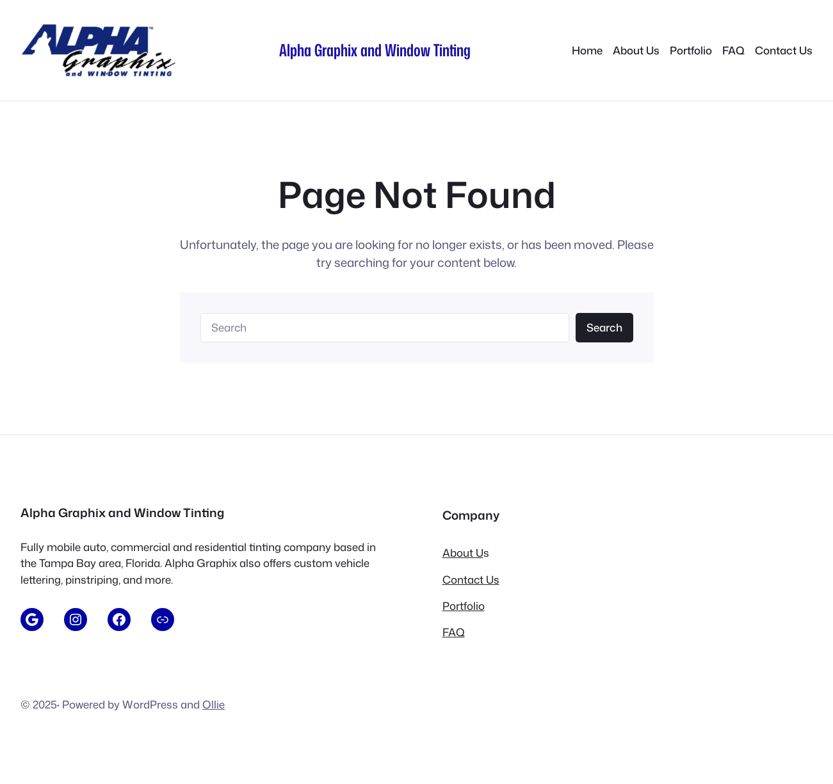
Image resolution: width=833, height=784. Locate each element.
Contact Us (470, 579)
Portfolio (463, 605)
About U (462, 552)
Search (604, 327)
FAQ (453, 632)
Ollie (213, 704)
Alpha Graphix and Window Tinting (375, 49)
